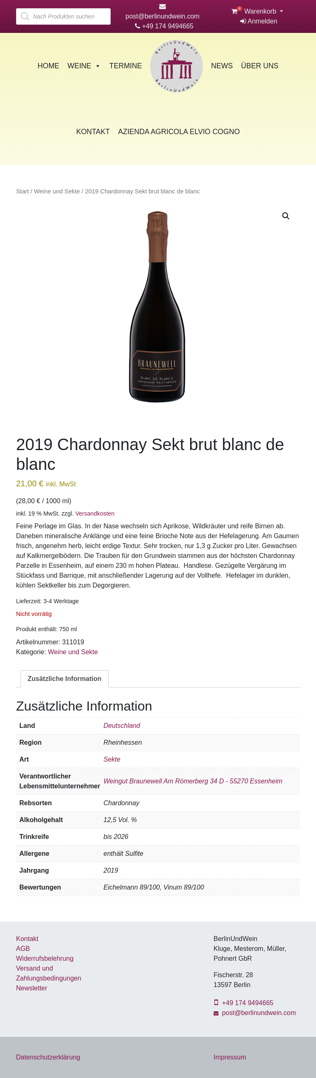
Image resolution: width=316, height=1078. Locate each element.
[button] (286, 216)
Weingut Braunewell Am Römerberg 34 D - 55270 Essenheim (192, 781)
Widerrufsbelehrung (45, 958)
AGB (23, 948)
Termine (125, 66)
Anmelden (258, 21)
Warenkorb (254, 11)
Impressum (230, 1057)
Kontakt (93, 132)
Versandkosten (94, 513)
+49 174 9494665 (164, 26)
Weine (84, 66)
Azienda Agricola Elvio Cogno (179, 132)
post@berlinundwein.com (255, 1012)
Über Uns (260, 66)
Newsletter (31, 988)
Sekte (111, 759)
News (222, 66)
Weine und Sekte (57, 191)
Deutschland (121, 725)
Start (22, 191)
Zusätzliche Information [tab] (65, 678)
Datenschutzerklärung (48, 1057)
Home (48, 66)
